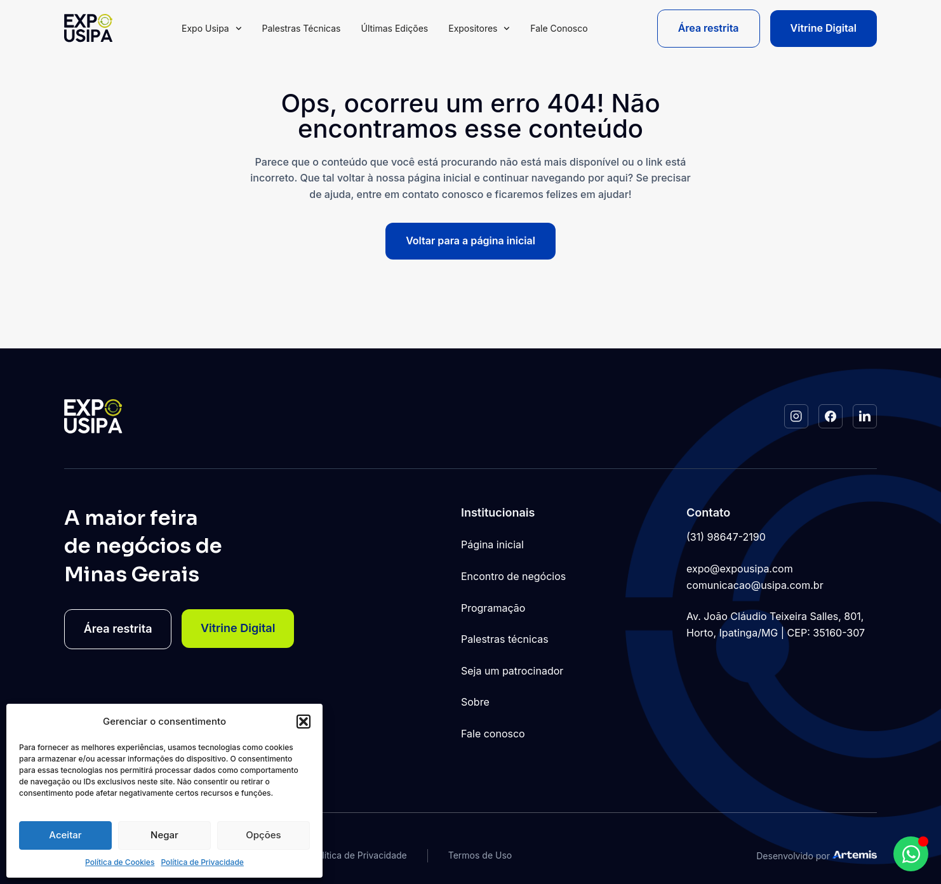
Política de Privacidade (202, 862)
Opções (263, 835)
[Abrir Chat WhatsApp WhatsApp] (910, 853)
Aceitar (65, 835)
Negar (164, 835)
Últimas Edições (394, 28)
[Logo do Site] (88, 28)
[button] (303, 721)
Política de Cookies (119, 862)
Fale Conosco (558, 28)
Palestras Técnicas (301, 28)
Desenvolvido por (793, 855)
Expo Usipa (212, 28)
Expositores (479, 28)
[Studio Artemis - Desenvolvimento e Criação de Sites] (854, 854)
